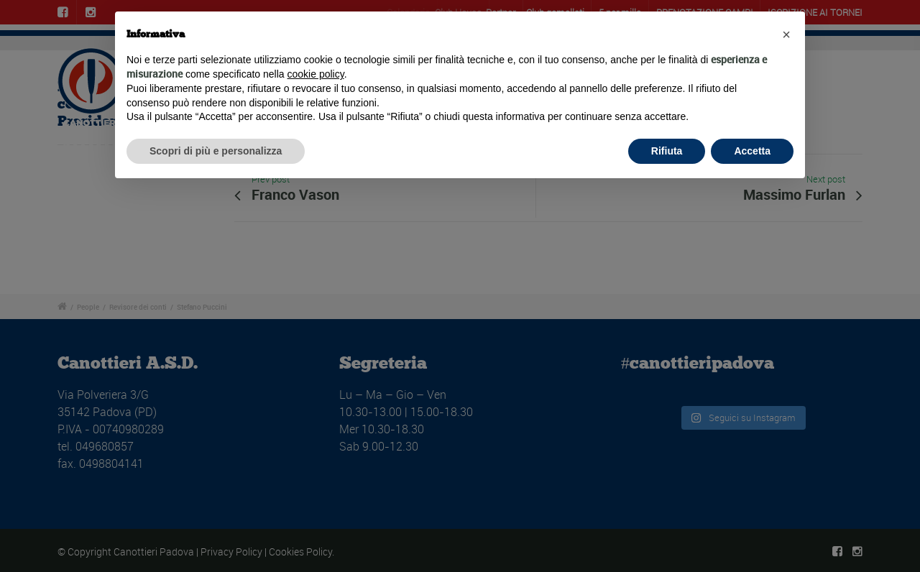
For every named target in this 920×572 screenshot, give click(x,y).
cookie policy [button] (316, 74)
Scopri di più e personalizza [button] (216, 151)
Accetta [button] (752, 151)
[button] (786, 34)
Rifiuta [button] (667, 151)
